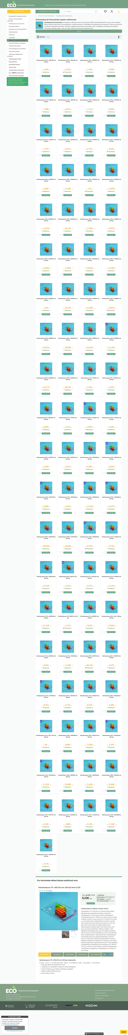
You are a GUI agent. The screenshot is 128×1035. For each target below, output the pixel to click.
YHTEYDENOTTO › (99, 998)
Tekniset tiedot (44, 954)
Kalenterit (11, 35)
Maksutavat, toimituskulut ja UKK (94, 1034)
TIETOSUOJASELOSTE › (100, 993)
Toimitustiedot (70, 954)
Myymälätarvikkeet (13, 64)
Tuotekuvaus (57, 954)
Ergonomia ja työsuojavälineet (16, 29)
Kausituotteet (12, 62)
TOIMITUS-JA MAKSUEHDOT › (102, 996)
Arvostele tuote (82, 954)
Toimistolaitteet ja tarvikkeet (16, 49)
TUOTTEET (19, 11)
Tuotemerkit (11, 67)
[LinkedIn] (106, 954)
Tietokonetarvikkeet (14, 46)
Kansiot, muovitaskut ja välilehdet (14, 20)
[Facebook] (109, 954)
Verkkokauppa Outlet (14, 59)
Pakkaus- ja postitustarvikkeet (17, 40)
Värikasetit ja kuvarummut (15, 24)
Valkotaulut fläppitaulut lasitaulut (15, 55)
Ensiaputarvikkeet (13, 26)
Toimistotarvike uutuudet (15, 76)
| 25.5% (90, 895)
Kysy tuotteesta (95, 954)
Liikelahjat (11, 37)
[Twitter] (108, 954)
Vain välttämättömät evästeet (15, 1031)
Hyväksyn (15, 1028)
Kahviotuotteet (12, 32)
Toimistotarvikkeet (13, 51)
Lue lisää (111, 901)
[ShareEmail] (105, 954)
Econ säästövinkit (15, 73)
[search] (96, 11)
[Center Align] (38, 37)
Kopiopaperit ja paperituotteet (17, 16)
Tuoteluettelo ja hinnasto (15, 70)
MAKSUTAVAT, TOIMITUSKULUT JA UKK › (104, 990)
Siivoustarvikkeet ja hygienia (16, 43)
